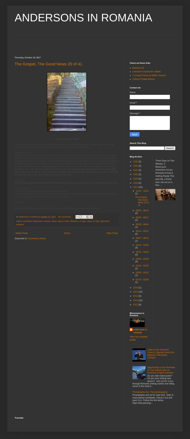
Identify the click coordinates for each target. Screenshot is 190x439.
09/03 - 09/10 (142, 210)
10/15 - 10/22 (142, 191)
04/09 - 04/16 (142, 259)
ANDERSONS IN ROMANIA (83, 18)
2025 (136, 161)
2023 (136, 170)
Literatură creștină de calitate (146, 71)
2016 (136, 287)
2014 (136, 296)
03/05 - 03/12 (142, 272)
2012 (136, 304)
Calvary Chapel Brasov (143, 79)
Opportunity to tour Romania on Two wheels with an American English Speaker (161, 370)
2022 (136, 174)
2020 (136, 178)
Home (67, 233)
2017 (136, 187)
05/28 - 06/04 (142, 224)
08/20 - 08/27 (142, 217)
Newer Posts (22, 233)
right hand (104, 221)
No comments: (65, 217)
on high (82, 221)
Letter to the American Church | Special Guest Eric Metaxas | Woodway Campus (160, 353)
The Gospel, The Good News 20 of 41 (48, 64)
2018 (136, 183)
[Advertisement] (95, 43)
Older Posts (112, 233)
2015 (136, 292)
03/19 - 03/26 (142, 265)
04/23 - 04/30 (142, 245)
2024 (136, 166)
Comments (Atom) (37, 238)
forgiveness (38, 221)
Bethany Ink (138, 68)
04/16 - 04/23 (142, 252)
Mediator (74, 221)
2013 (136, 300)
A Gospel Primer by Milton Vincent (149, 75)
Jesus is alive (63, 221)
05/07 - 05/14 (142, 238)
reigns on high (93, 221)
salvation (20, 224)
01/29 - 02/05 (142, 279)
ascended (27, 221)
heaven (47, 221)
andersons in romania (140, 331)
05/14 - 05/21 (142, 231)
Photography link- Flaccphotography (150, 392)
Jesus (53, 221)
